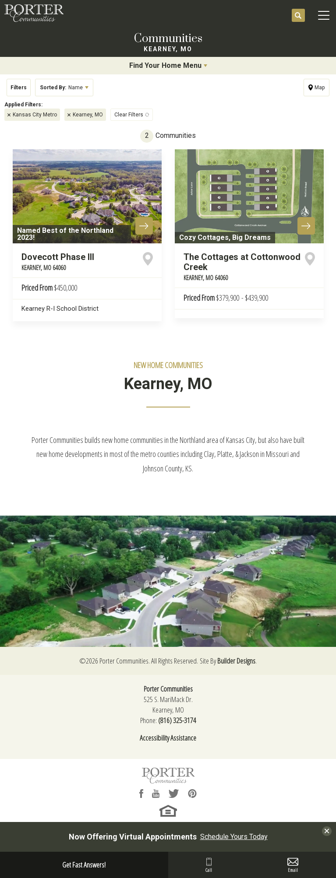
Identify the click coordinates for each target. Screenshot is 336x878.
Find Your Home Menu (165, 65)
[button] (298, 16)
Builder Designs (236, 661)
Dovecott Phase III (57, 262)
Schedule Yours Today (234, 836)
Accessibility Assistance (168, 738)
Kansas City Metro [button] (35, 115)
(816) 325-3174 (177, 720)
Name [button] (61, 87)
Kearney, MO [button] (88, 115)
